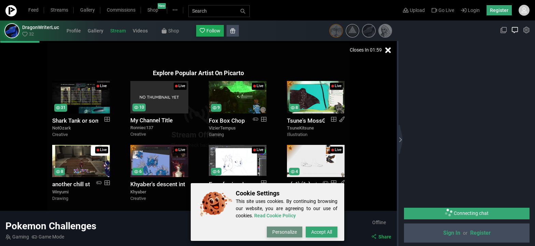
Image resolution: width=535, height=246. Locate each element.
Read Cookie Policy (275, 215)
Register (499, 10)
